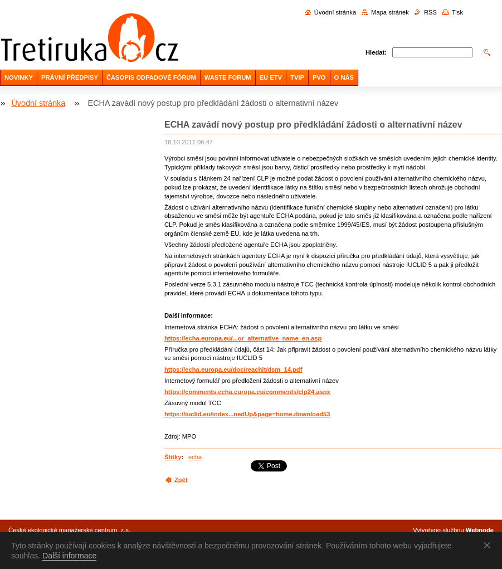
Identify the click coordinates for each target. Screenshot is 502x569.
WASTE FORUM (227, 77)
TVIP (297, 77)
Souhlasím (489, 545)
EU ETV (271, 77)
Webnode (480, 530)
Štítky (172, 457)
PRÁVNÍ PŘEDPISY (69, 77)
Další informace (69, 555)
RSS (430, 12)
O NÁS (344, 77)
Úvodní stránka (335, 12)
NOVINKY (18, 77)
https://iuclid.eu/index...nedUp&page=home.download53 (247, 414)
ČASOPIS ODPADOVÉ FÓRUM (151, 77)
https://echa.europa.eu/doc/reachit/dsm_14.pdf (233, 369)
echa (195, 457)
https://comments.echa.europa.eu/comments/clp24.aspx (247, 391)
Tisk (457, 12)
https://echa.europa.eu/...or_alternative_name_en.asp (242, 338)
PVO (319, 77)
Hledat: (376, 52)
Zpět (181, 479)
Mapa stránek (390, 12)
